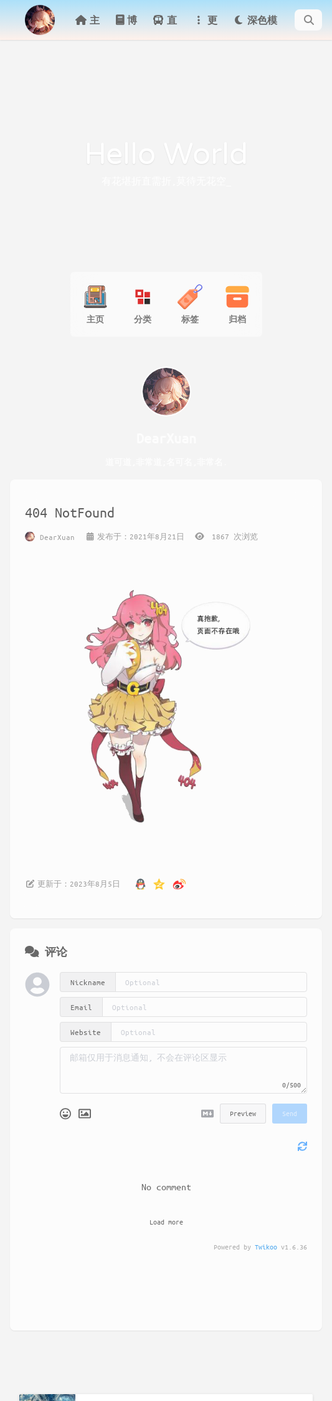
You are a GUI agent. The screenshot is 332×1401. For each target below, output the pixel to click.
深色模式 (254, 27)
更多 (204, 27)
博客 (126, 27)
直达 (164, 27)
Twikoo (266, 1246)
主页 (87, 27)
